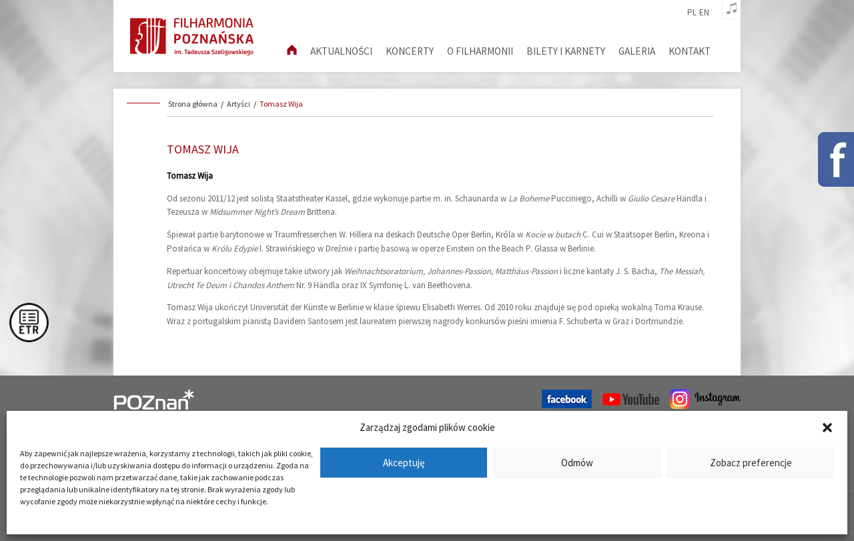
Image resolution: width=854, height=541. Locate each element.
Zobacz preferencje (751, 462)
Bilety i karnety (565, 51)
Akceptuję (403, 462)
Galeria (636, 51)
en (704, 12)
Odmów (577, 462)
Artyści (238, 104)
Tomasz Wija (281, 104)
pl (692, 12)
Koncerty (410, 51)
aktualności (341, 51)
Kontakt (690, 51)
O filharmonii (480, 51)
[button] (827, 427)
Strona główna (193, 104)
